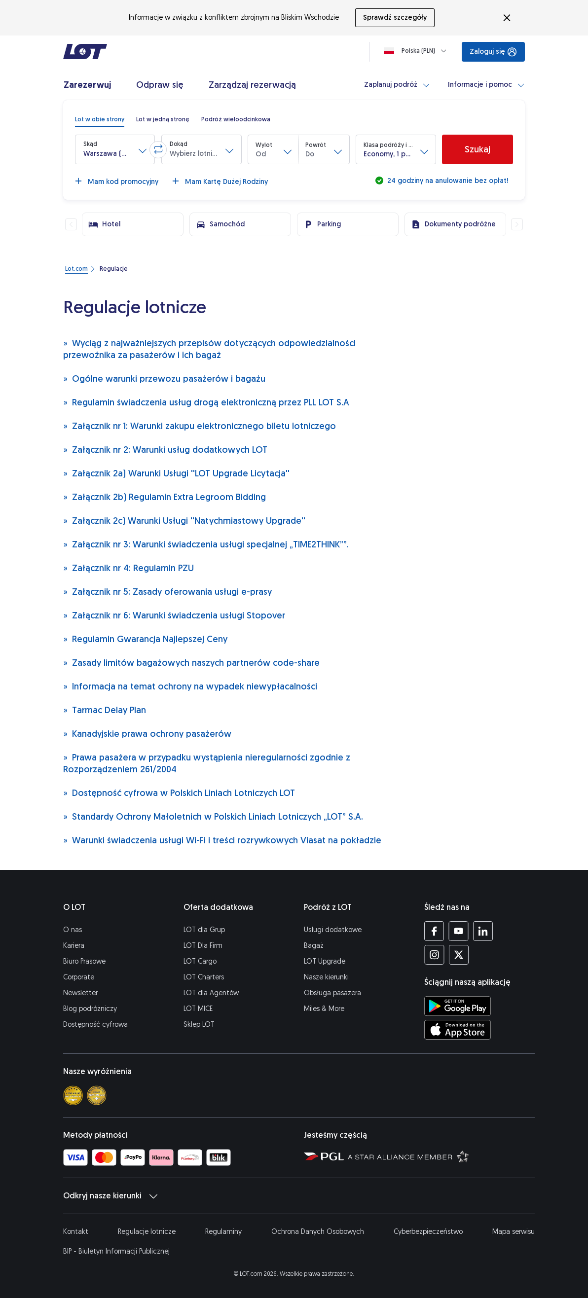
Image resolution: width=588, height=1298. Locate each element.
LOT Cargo (200, 961)
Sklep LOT (199, 1024)
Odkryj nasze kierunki (110, 1196)
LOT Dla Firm (203, 945)
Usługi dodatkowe (333, 930)
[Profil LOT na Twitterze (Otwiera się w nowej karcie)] (458, 955)
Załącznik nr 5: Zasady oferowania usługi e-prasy (167, 591)
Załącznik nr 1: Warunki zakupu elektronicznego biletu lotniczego (199, 426)
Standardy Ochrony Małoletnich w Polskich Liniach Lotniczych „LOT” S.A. (213, 816)
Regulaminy (223, 1231)
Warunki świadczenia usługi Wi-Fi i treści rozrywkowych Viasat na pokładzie (222, 840)
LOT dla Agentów (211, 993)
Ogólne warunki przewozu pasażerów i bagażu (164, 378)
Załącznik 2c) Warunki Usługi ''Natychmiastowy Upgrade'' (184, 520)
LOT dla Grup (204, 930)
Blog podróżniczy (90, 1009)
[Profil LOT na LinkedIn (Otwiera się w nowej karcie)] (483, 931)
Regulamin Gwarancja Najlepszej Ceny (145, 639)
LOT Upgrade (324, 961)
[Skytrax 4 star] (73, 1095)
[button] (115, 149)
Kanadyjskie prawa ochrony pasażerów (147, 733)
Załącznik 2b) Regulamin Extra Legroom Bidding (164, 497)
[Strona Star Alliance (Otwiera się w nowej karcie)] (408, 1156)
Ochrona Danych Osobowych (317, 1231)
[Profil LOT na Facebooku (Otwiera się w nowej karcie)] (434, 931)
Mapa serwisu (513, 1231)
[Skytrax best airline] (97, 1095)
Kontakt (75, 1231)
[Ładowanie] (417, 51)
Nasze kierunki (326, 977)
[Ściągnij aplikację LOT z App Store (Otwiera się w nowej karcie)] (457, 1030)
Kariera (73, 945)
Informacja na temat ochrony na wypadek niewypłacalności (190, 686)
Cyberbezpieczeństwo (428, 1231)
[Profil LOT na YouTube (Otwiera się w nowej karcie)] (458, 931)
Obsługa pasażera (332, 993)
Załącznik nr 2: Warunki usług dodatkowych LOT (165, 449)
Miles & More (324, 1009)
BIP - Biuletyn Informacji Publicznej (116, 1251)
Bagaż (314, 945)
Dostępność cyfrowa (95, 1024)
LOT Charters (204, 977)
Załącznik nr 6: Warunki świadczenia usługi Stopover (174, 615)
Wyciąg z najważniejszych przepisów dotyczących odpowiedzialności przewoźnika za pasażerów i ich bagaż (209, 349)
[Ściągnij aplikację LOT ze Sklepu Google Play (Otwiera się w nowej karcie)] (457, 1006)
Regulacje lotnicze (147, 1231)
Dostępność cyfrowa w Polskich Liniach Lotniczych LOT (179, 792)
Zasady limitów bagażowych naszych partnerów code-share (191, 662)
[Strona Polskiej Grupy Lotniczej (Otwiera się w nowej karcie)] (324, 1156)
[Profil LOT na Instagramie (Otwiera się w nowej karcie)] (434, 955)
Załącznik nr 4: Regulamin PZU (128, 568)
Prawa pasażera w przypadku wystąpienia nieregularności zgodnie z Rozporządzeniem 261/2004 (206, 763)
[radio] (99, 119)
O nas (72, 930)
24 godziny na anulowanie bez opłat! (446, 181)
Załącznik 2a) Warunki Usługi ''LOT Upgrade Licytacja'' (176, 473)
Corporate (78, 977)
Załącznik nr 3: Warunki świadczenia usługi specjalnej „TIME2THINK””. (205, 544)
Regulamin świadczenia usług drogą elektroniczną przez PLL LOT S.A (206, 402)
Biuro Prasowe (84, 961)
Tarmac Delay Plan (104, 710)
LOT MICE (198, 1009)
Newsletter (80, 993)
